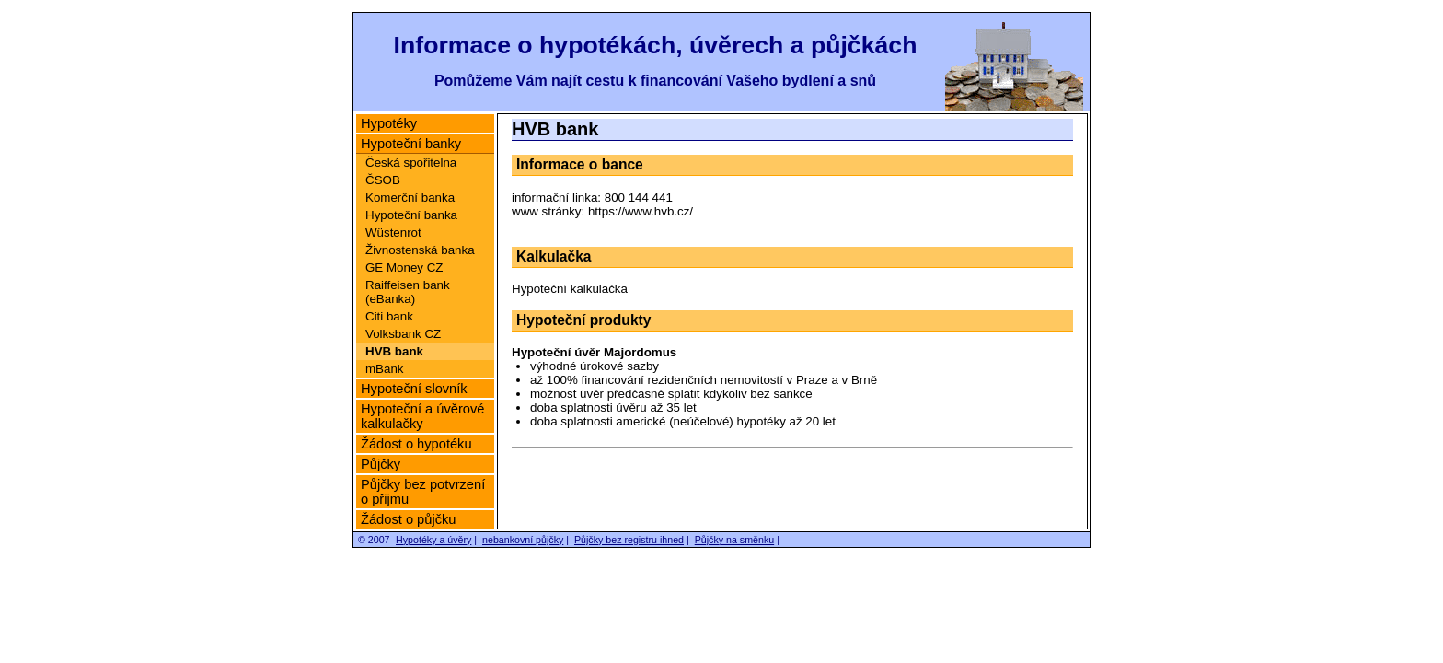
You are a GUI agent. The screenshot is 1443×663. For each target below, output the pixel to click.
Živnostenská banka (420, 250)
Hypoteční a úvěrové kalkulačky (422, 416)
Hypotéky (389, 123)
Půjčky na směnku (734, 539)
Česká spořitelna (410, 162)
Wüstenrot (393, 232)
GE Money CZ (404, 267)
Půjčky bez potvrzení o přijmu (423, 491)
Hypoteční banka (411, 215)
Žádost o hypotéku (416, 443)
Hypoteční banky (411, 143)
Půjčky (380, 464)
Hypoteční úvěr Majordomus (594, 352)
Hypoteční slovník (414, 388)
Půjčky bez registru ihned (629, 539)
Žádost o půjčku (408, 519)
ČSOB (382, 180)
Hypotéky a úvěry (433, 539)
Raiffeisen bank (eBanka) (407, 292)
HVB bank (394, 351)
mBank (384, 369)
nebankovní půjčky (522, 539)
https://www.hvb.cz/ (640, 211)
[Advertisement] (792, 482)
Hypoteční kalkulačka (570, 289)
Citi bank (389, 316)
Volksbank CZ (403, 334)
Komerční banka (410, 197)
